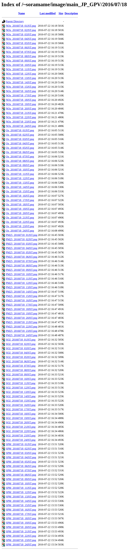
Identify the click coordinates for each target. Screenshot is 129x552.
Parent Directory (15, 21)
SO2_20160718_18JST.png (20, 413)
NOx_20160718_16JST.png (21, 91)
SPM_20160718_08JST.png (21, 474)
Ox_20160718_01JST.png (20, 130)
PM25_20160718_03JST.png (21, 243)
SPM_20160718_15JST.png (21, 505)
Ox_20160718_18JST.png (20, 204)
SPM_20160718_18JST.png (21, 518)
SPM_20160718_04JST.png (21, 457)
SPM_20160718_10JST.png (21, 483)
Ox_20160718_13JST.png (20, 182)
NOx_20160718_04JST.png (21, 38)
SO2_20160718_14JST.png (20, 396)
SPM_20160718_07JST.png (21, 470)
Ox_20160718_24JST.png (20, 230)
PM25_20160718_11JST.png (21, 278)
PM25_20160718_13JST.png (21, 287)
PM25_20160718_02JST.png (21, 239)
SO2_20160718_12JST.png (20, 387)
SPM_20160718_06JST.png (21, 466)
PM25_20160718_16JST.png (21, 300)
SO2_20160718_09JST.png (20, 374)
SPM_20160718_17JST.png (21, 514)
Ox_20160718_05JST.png (20, 147)
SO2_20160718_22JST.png (20, 431)
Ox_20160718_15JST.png (20, 191)
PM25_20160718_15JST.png (21, 296)
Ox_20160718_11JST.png (20, 174)
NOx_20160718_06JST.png (21, 47)
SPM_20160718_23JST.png (21, 540)
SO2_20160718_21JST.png (20, 426)
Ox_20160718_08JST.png (20, 160)
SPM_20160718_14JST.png (21, 501)
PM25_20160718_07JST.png (21, 261)
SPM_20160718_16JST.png (21, 509)
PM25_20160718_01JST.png (21, 235)
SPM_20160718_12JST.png (21, 492)
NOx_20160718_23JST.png (21, 121)
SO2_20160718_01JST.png (20, 339)
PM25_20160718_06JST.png (21, 256)
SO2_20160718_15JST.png (20, 400)
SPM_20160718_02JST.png (21, 448)
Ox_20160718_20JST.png (20, 213)
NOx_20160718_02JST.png (21, 30)
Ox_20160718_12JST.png (20, 178)
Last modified (48, 13)
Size (61, 13)
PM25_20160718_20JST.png (21, 317)
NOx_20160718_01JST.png (21, 25)
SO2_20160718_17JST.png (20, 409)
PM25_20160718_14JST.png (21, 291)
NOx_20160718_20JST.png (21, 108)
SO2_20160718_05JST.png (20, 357)
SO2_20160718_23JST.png (20, 435)
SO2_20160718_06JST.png (20, 361)
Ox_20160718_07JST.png (20, 156)
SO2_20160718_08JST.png (20, 370)
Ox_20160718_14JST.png (20, 187)
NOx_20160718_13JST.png (21, 78)
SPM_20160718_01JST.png (21, 444)
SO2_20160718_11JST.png (20, 383)
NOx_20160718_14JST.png (21, 82)
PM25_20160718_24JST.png (21, 335)
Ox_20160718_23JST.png (20, 226)
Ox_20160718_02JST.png (20, 134)
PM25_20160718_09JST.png (21, 269)
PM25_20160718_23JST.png (21, 330)
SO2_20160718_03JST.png (20, 348)
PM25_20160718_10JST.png (21, 274)
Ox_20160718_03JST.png (20, 139)
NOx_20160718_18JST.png (21, 99)
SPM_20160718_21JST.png (21, 531)
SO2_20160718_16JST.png (20, 405)
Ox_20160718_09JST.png (20, 165)
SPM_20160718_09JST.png (21, 479)
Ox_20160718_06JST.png (20, 152)
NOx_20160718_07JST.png (21, 51)
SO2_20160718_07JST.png (20, 365)
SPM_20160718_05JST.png (21, 461)
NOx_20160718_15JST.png (21, 86)
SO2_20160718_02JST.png (20, 344)
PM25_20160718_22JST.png (21, 326)
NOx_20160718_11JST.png (21, 69)
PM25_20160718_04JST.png (21, 248)
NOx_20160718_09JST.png (21, 60)
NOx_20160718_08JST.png (21, 56)
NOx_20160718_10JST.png (21, 65)
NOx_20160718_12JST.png (21, 73)
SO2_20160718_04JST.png (20, 352)
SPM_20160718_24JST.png (21, 544)
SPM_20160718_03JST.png (21, 453)
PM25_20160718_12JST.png (21, 283)
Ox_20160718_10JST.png (20, 169)
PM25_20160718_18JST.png (21, 309)
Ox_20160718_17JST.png (20, 200)
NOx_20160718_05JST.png (21, 43)
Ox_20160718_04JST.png (20, 143)
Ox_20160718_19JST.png (20, 208)
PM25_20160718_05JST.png (21, 252)
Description (71, 13)
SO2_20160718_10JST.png (20, 378)
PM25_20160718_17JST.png (21, 304)
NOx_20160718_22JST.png (21, 117)
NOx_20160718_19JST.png (21, 104)
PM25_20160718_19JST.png (21, 313)
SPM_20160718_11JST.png (21, 487)
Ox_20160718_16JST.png (20, 195)
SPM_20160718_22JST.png (21, 535)
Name (21, 13)
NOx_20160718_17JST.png (21, 95)
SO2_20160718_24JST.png (20, 439)
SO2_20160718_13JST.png (20, 392)
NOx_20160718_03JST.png (21, 34)
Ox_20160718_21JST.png (20, 217)
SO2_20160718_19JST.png (20, 418)
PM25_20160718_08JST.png (21, 265)
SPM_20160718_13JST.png (21, 496)
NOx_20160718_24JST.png (21, 126)
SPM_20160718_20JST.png (21, 527)
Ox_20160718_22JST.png (20, 221)
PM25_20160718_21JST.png (21, 322)
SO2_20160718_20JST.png (20, 422)
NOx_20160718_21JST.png (21, 113)
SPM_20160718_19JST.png (21, 522)
